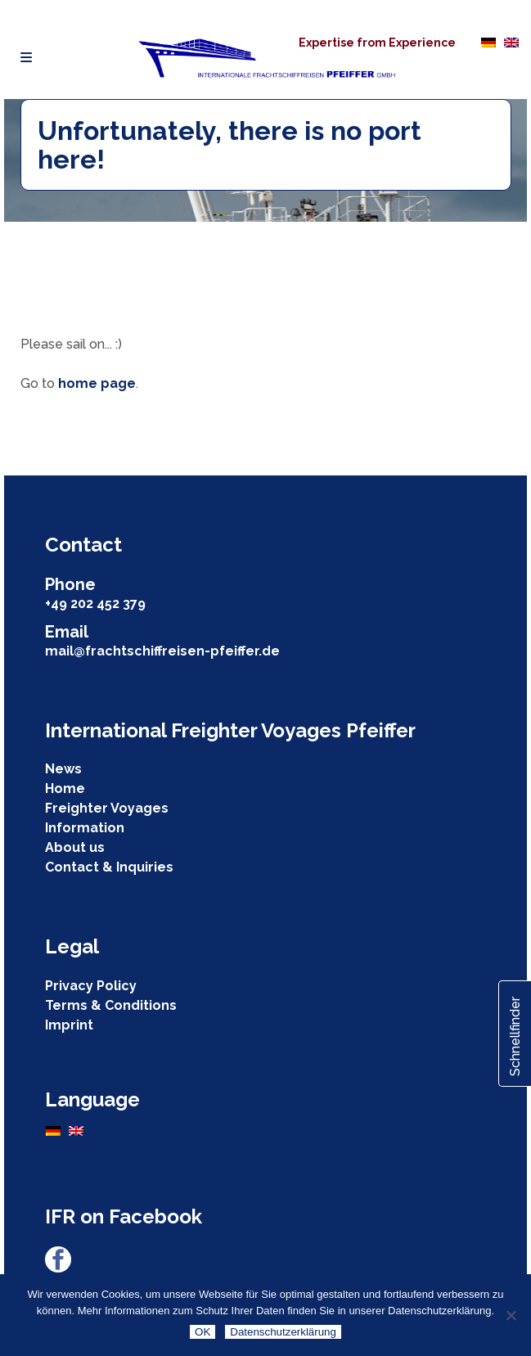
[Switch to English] (511, 41)
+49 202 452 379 (95, 603)
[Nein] (510, 1315)
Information (84, 828)
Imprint (69, 1025)
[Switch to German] (488, 41)
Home (65, 788)
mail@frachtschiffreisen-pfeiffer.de (162, 651)
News (63, 769)
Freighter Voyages (107, 808)
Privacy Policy (91, 985)
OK (202, 1332)
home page (97, 383)
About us (75, 847)
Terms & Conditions (111, 1005)
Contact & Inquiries (109, 867)
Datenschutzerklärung (283, 1332)
